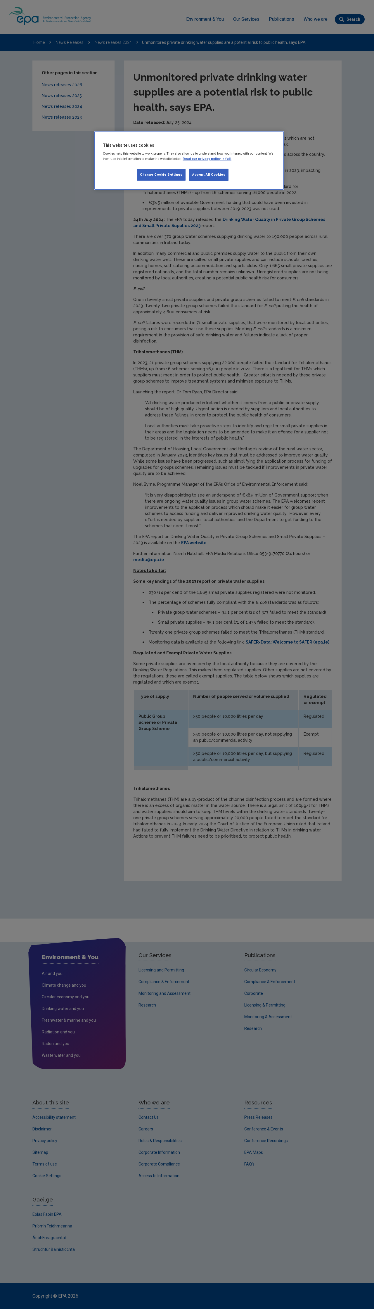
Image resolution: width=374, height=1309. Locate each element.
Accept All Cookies (208, 174)
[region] (189, 160)
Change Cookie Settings (161, 174)
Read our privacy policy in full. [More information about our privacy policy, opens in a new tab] (207, 159)
